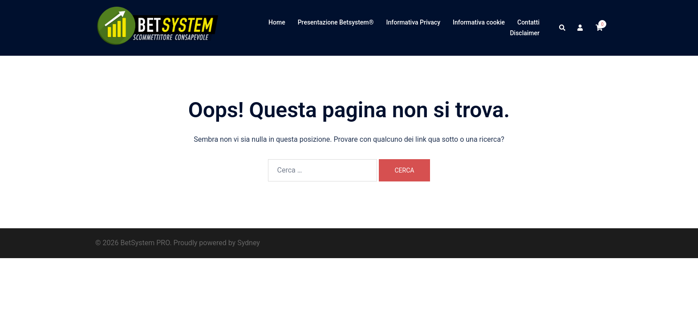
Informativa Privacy (413, 22)
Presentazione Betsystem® (336, 22)
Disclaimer (525, 33)
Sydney (248, 243)
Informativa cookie (479, 22)
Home (276, 22)
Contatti (528, 22)
